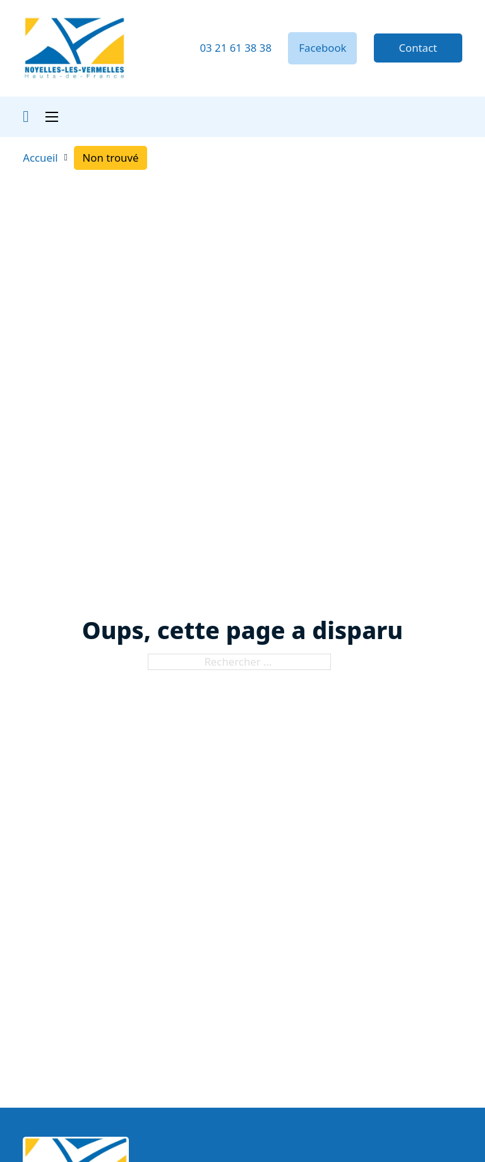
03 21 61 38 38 (236, 47)
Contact (417, 47)
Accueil (40, 157)
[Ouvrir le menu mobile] (51, 117)
